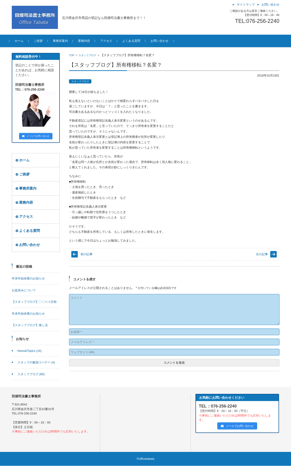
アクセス (108, 41)
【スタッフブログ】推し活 (30, 325)
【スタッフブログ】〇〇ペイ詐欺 (34, 302)
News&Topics (30, 351)
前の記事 (87, 254)
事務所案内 (62, 41)
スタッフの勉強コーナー (36, 362)
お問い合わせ (162, 41)
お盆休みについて (24, 290)
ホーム (21, 41)
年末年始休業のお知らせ (28, 278)
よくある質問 (134, 41)
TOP (71, 55)
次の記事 (262, 254)
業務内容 (86, 41)
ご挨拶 (40, 41)
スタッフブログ (87, 55)
